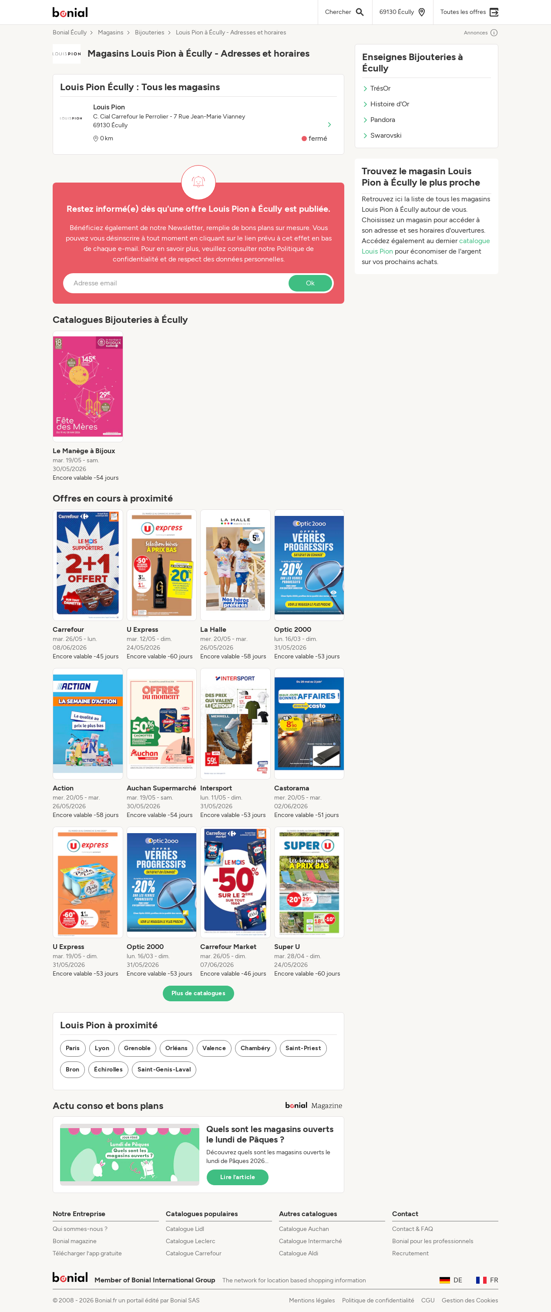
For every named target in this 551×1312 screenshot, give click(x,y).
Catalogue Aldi (298, 1253)
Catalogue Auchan (304, 1229)
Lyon (102, 1048)
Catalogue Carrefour (194, 1253)
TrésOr (376, 88)
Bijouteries (150, 33)
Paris (73, 1048)
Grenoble (137, 1048)
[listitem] (88, 406)
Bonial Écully (70, 33)
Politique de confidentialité (378, 1300)
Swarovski (382, 135)
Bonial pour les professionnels (433, 1241)
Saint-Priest (303, 1048)
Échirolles (108, 1069)
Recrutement (410, 1253)
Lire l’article (237, 1177)
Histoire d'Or (385, 104)
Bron (72, 1069)
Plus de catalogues (198, 993)
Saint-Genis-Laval (164, 1069)
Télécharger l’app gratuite (87, 1253)
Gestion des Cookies (470, 1300)
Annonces (481, 32)
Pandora (378, 119)
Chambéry (256, 1048)
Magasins (111, 33)
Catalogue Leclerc (190, 1241)
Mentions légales (312, 1300)
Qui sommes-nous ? (80, 1229)
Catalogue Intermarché (310, 1241)
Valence (213, 1048)
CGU (428, 1300)
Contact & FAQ (412, 1229)
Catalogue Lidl (185, 1229)
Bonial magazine (75, 1241)
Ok (310, 283)
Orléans (176, 1048)
